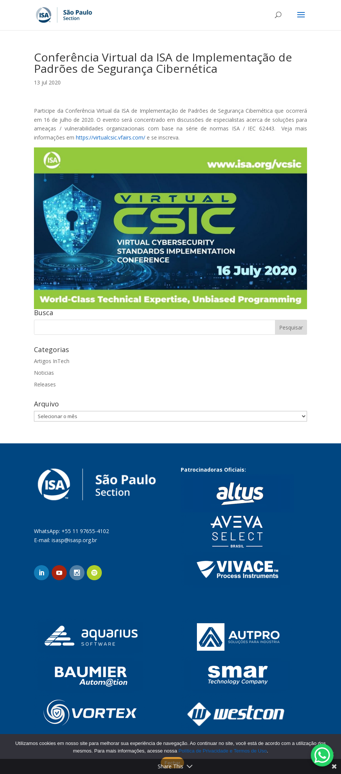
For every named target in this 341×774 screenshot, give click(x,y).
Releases (45, 384)
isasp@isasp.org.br (74, 540)
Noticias (44, 372)
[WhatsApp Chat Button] (322, 755)
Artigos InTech (51, 361)
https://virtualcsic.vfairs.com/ (110, 137)
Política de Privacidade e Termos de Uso (222, 751)
